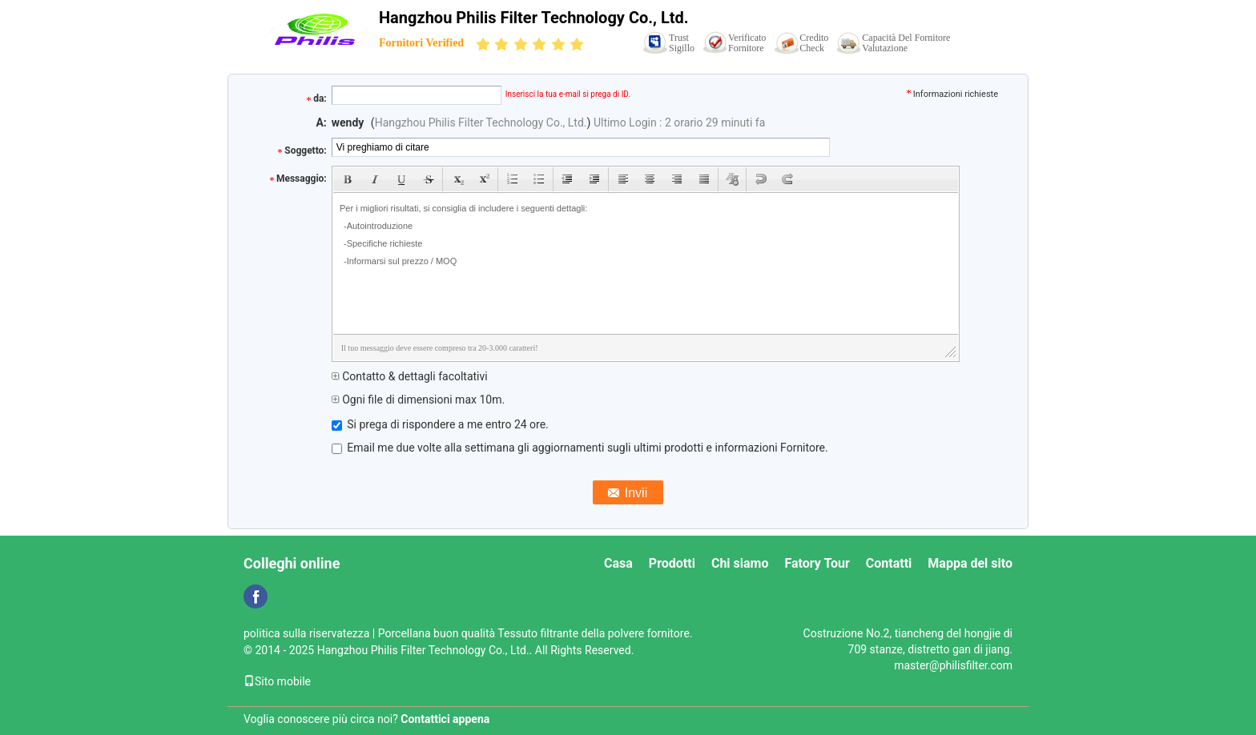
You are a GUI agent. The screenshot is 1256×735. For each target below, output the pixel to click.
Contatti (889, 563)
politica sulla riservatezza (306, 633)
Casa (618, 563)
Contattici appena (445, 719)
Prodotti (672, 563)
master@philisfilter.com (953, 665)
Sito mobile (277, 681)
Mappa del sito (970, 563)
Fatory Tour (816, 563)
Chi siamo (740, 563)
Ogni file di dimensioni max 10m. (418, 399)
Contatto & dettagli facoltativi (410, 376)
